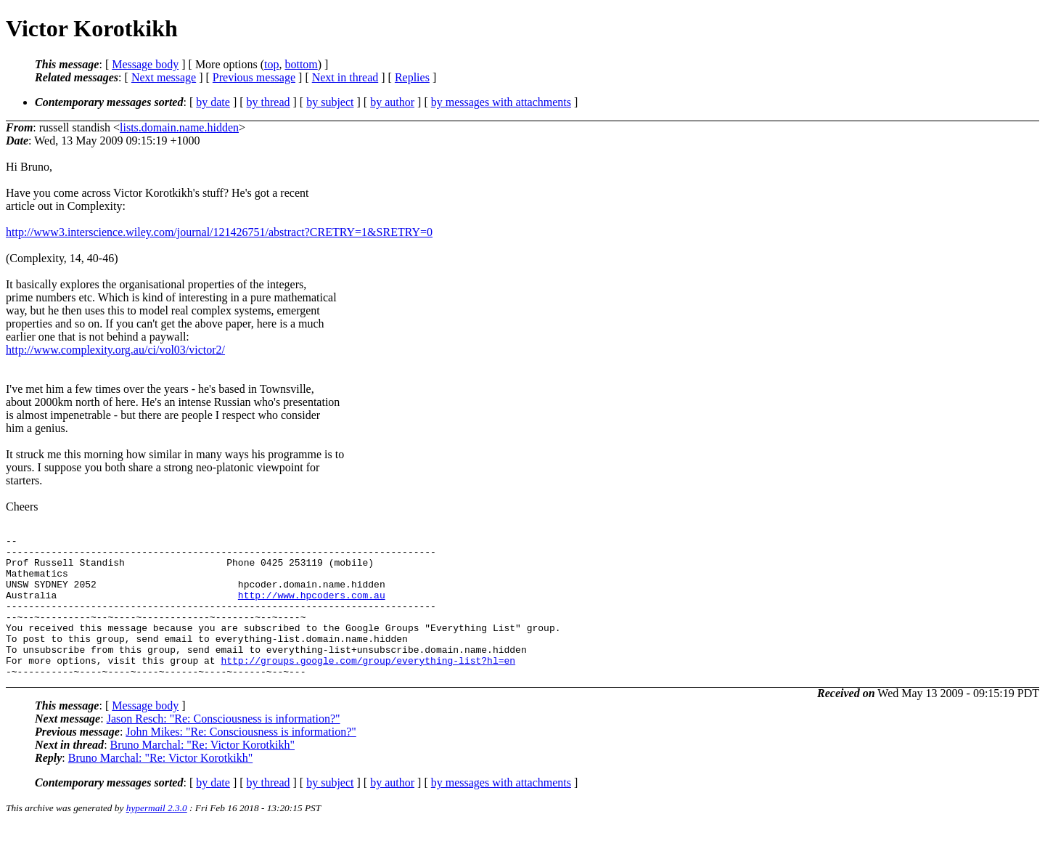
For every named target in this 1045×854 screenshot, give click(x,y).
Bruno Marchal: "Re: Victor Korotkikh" (202, 773)
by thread (268, 102)
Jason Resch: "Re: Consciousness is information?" (223, 747)
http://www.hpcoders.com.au (311, 607)
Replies (412, 77)
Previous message (254, 77)
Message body (145, 64)
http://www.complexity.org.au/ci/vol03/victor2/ (115, 349)
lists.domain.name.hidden (179, 127)
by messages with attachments (501, 102)
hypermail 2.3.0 (156, 836)
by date (213, 102)
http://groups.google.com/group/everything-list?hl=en (368, 686)
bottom (300, 64)
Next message (163, 77)
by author (392, 102)
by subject (329, 102)
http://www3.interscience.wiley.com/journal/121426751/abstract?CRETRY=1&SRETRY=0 (219, 232)
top (271, 64)
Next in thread (345, 77)
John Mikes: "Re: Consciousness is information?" (241, 760)
